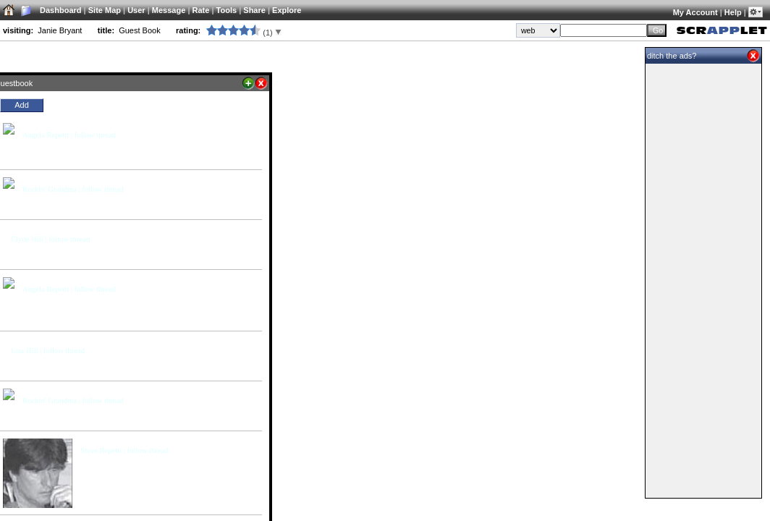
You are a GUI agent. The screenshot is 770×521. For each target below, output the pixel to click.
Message (168, 10)
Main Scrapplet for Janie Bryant (511, 56)
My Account (695, 12)
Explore (286, 10)
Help (733, 12)
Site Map (104, 10)
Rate (201, 10)
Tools (226, 10)
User (136, 10)
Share (254, 10)
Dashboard (60, 10)
